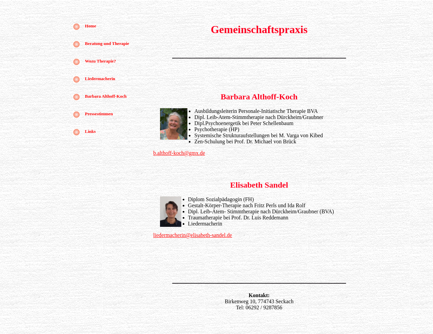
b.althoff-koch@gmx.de (179, 153)
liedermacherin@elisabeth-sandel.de (192, 235)
